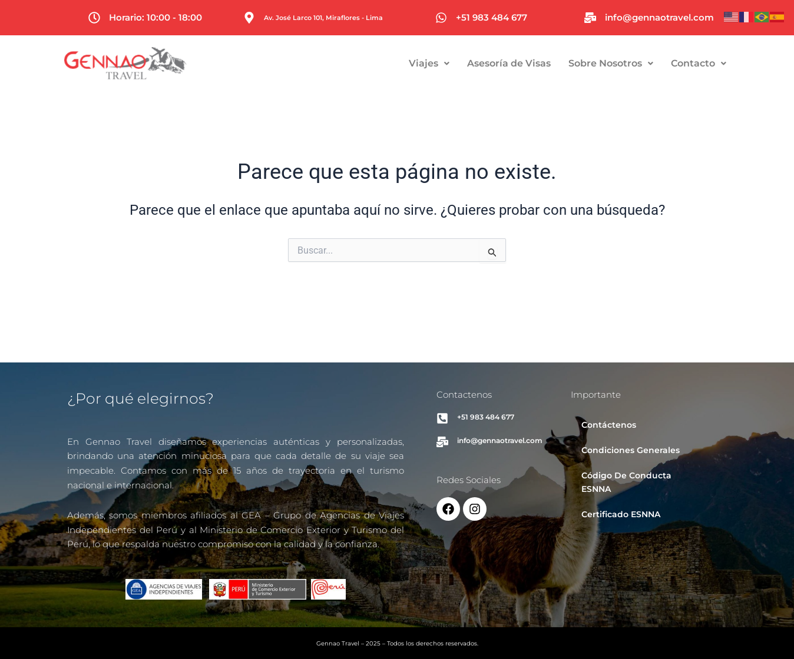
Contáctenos (608, 425)
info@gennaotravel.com (659, 17)
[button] (470, 63)
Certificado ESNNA (620, 514)
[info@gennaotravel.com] (590, 18)
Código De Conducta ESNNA (626, 482)
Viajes (469, 63)
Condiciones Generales (630, 450)
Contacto (739, 63)
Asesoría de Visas (549, 63)
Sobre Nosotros (651, 63)
